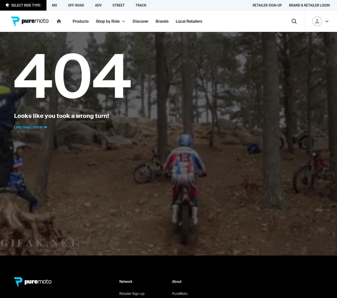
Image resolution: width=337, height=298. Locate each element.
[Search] (294, 21)
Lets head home (31, 127)
